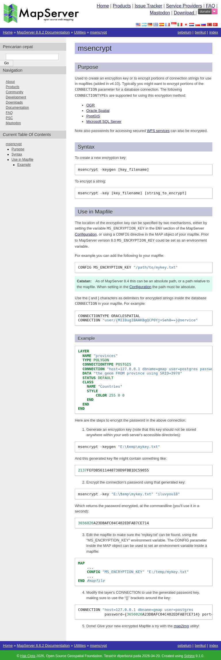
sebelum (184, 32)
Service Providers (184, 5)
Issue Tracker (148, 5)
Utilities (80, 32)
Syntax (17, 154)
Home (103, 5)
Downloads (14, 102)
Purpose (18, 149)
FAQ (210, 5)
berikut (200, 32)
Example (24, 165)
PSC (9, 118)
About (10, 82)
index (213, 32)
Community (14, 92)
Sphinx (189, 654)
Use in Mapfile (22, 160)
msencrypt (98, 32)
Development (16, 97)
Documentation (17, 108)
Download (185, 12)
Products (122, 5)
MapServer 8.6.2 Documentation (43, 32)
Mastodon (160, 12)
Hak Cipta (27, 654)
